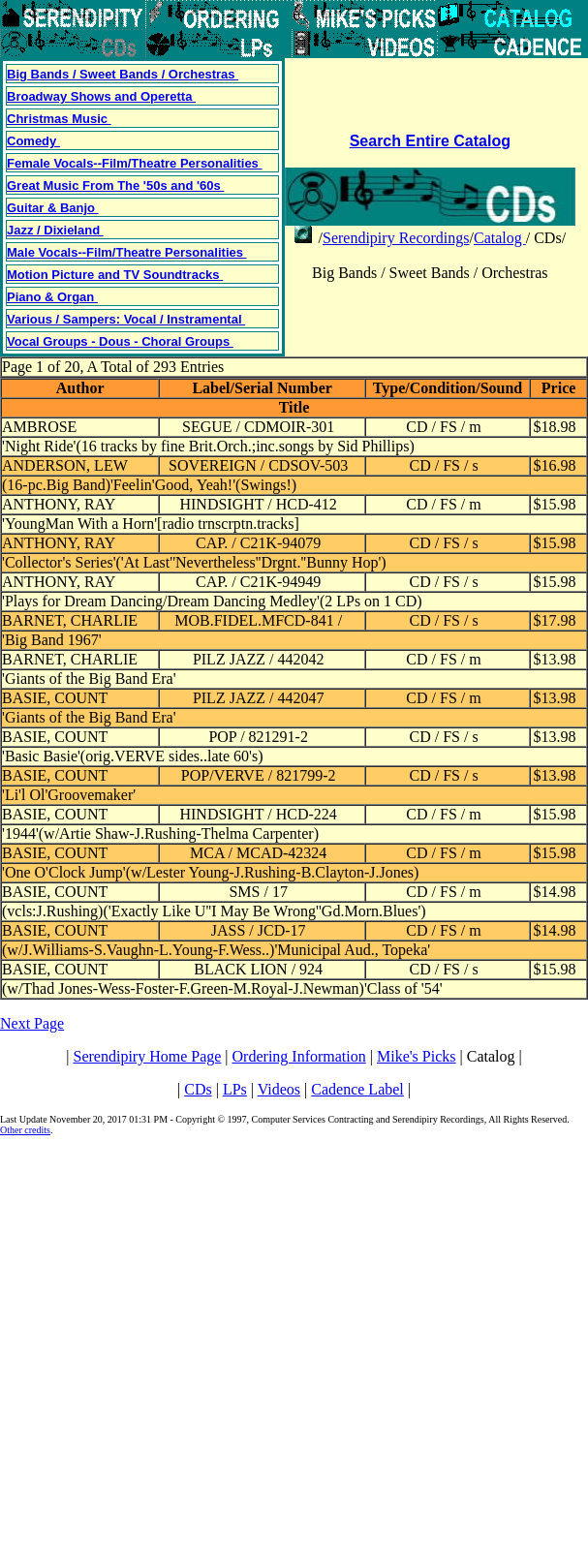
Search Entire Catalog (430, 141)
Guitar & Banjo (53, 208)
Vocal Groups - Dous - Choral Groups (120, 341)
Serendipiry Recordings (396, 238)
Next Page (32, 1023)
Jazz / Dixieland (55, 230)
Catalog (500, 238)
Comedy (33, 141)
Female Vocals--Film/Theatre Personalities (134, 163)
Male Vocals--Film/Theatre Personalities (127, 252)
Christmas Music (59, 118)
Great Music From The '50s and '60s (115, 185)
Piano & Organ (52, 297)
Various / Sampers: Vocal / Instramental (126, 319)
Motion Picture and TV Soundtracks (115, 274)
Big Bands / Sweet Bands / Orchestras (122, 74)
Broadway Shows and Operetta (101, 96)
